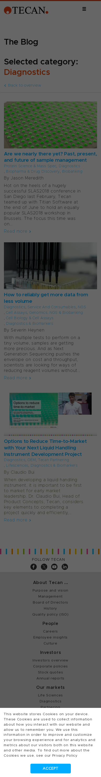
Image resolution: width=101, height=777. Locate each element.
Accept (50, 768)
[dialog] (50, 388)
